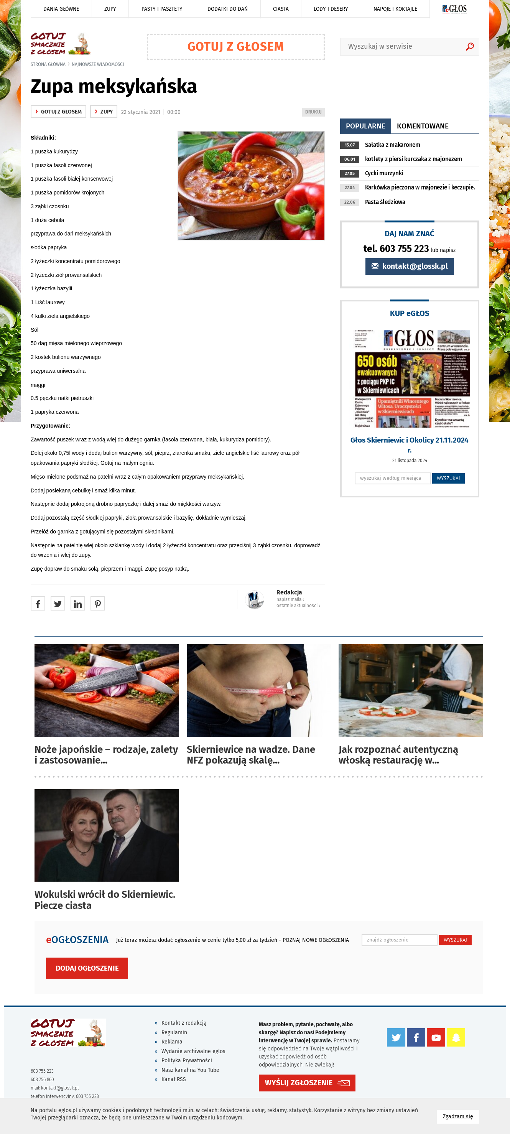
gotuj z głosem (58, 112)
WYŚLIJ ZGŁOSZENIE (298, 1082)
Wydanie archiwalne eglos (193, 1051)
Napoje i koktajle (395, 9)
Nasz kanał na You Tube (190, 1070)
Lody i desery (331, 9)
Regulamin (174, 1032)
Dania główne (61, 9)
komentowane (423, 126)
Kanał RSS (173, 1079)
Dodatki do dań (227, 9)
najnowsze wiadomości (98, 64)
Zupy (110, 9)
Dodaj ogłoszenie (87, 968)
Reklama (172, 1042)
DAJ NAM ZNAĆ (409, 233)
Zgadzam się (461, 1116)
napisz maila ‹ (290, 599)
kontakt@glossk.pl (410, 266)
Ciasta (281, 9)
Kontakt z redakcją (184, 1023)
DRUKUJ (315, 112)
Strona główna (48, 64)
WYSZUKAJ (448, 478)
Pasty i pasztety (162, 9)
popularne (365, 126)
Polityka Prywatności (186, 1060)
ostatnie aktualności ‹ (298, 605)
